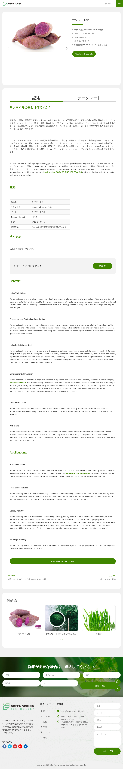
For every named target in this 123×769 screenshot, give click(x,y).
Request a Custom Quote (62, 561)
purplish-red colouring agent (77, 473)
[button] (66, 48)
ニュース (45, 732)
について (45, 716)
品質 (43, 727)
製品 (43, 721)
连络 (102, 266)
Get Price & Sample (84, 54)
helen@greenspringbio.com (73, 711)
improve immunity (18, 382)
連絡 (43, 737)
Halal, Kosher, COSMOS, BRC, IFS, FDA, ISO (62, 172)
